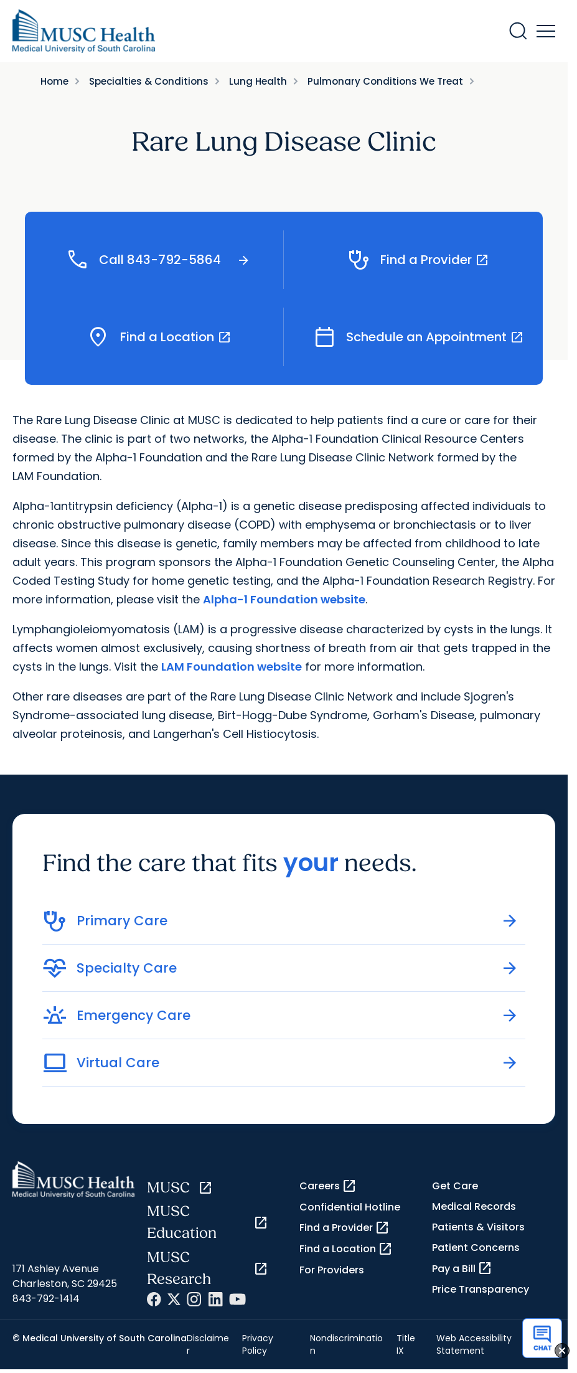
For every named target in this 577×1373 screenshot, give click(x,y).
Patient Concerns (476, 1247)
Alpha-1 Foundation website (284, 599)
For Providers (331, 1270)
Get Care (455, 1186)
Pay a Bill (462, 1268)
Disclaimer (208, 1344)
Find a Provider (344, 1228)
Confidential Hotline (349, 1207)
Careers (328, 1186)
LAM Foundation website (231, 666)
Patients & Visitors (478, 1227)
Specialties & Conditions (149, 81)
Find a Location (346, 1249)
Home (54, 81)
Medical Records (474, 1206)
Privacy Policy (257, 1344)
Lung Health (258, 81)
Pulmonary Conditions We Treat (385, 81)
